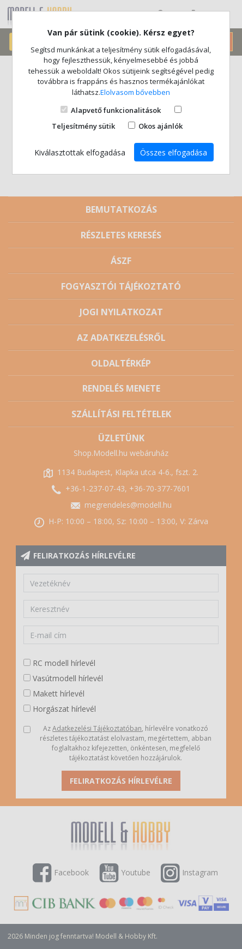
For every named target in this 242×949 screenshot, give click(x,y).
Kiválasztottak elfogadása (79, 152)
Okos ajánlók (160, 126)
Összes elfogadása (173, 152)
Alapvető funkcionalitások (116, 110)
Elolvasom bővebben (135, 92)
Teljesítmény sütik (83, 126)
